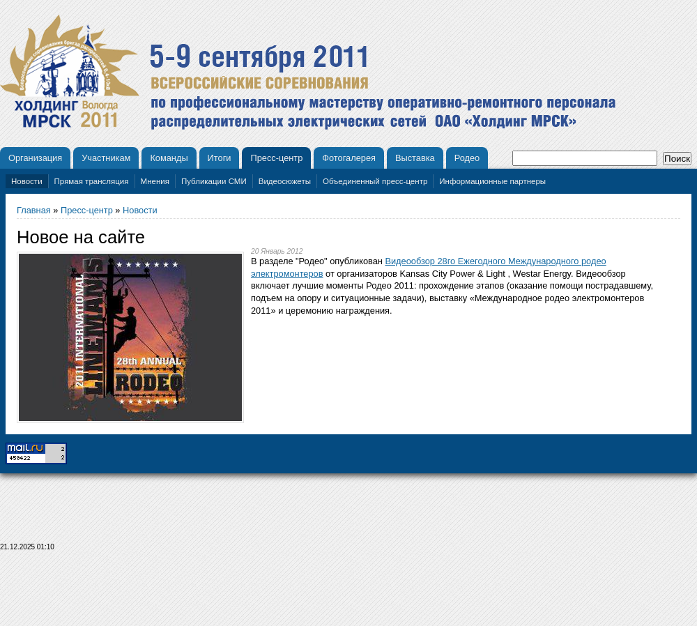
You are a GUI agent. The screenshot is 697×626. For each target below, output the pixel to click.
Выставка (415, 158)
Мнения (155, 181)
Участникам (106, 158)
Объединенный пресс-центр (375, 181)
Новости (27, 181)
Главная (34, 210)
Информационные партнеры (492, 181)
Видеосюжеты (285, 181)
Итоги (219, 158)
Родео (467, 158)
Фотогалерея (349, 158)
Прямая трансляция (91, 181)
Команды (168, 158)
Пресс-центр (276, 158)
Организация (35, 158)
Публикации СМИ (214, 181)
